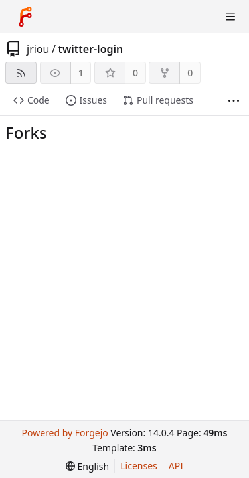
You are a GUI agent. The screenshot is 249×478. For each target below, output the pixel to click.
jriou (38, 49)
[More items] (234, 100)
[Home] (25, 17)
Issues (86, 100)
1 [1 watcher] (81, 72)
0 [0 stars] (135, 72)
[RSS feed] (21, 73)
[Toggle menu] (230, 17)
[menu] (87, 466)
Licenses (138, 465)
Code (31, 100)
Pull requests (158, 100)
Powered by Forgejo (64, 432)
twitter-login (90, 49)
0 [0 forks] (190, 72)
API (176, 465)
